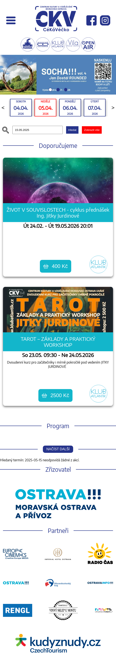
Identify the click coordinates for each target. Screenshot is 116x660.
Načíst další (58, 449)
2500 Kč (55, 395)
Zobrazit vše (92, 130)
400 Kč (55, 266)
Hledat (72, 130)
